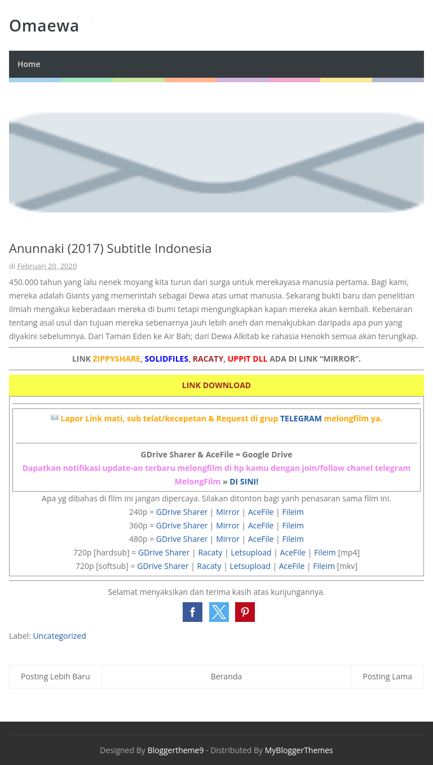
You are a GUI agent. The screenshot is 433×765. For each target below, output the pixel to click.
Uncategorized (59, 635)
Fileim (293, 511)
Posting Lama (387, 676)
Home (29, 64)
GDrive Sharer (181, 511)
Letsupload (251, 552)
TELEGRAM (301, 418)
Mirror (228, 511)
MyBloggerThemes (299, 750)
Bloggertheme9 (175, 750)
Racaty (210, 552)
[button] (192, 612)
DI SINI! (243, 481)
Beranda (226, 676)
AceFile (261, 511)
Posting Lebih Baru (55, 676)
